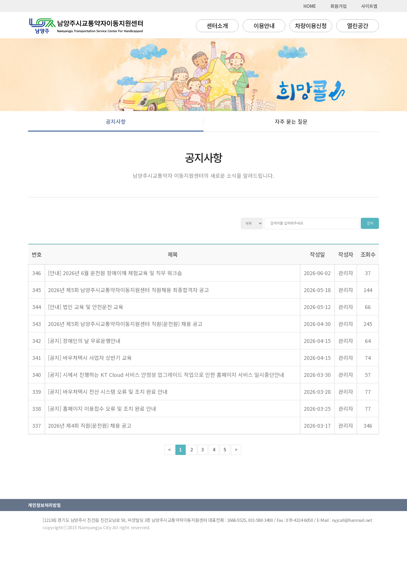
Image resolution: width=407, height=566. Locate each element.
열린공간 (357, 25)
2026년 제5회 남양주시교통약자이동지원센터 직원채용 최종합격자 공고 (128, 290)
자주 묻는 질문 (291, 121)
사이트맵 (369, 6)
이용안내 (264, 25)
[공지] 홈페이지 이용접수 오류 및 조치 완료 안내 (102, 408)
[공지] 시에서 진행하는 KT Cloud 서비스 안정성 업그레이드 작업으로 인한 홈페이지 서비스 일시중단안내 (166, 374)
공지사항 (116, 121)
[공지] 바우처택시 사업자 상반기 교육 (90, 357)
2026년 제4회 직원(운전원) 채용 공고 (90, 425)
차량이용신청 (311, 25)
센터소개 (217, 25)
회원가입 (338, 6)
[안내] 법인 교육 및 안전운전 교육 (85, 306)
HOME (309, 6)
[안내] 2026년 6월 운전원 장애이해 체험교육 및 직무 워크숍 (115, 273)
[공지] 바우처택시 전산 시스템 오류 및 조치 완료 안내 (108, 391)
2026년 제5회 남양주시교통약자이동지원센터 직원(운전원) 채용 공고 (125, 323)
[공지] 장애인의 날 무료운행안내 (84, 340)
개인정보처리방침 (44, 505)
